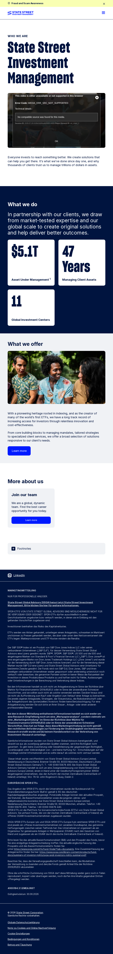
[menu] (103, 13)
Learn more (19, 450)
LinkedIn (19, 575)
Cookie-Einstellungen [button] (19, 933)
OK (56, 141)
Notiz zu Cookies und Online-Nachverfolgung (32, 928)
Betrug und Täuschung (20, 944)
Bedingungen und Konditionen (23, 939)
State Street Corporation (29, 912)
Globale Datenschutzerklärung (24, 922)
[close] (104, 4)
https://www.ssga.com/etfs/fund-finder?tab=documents (44, 849)
